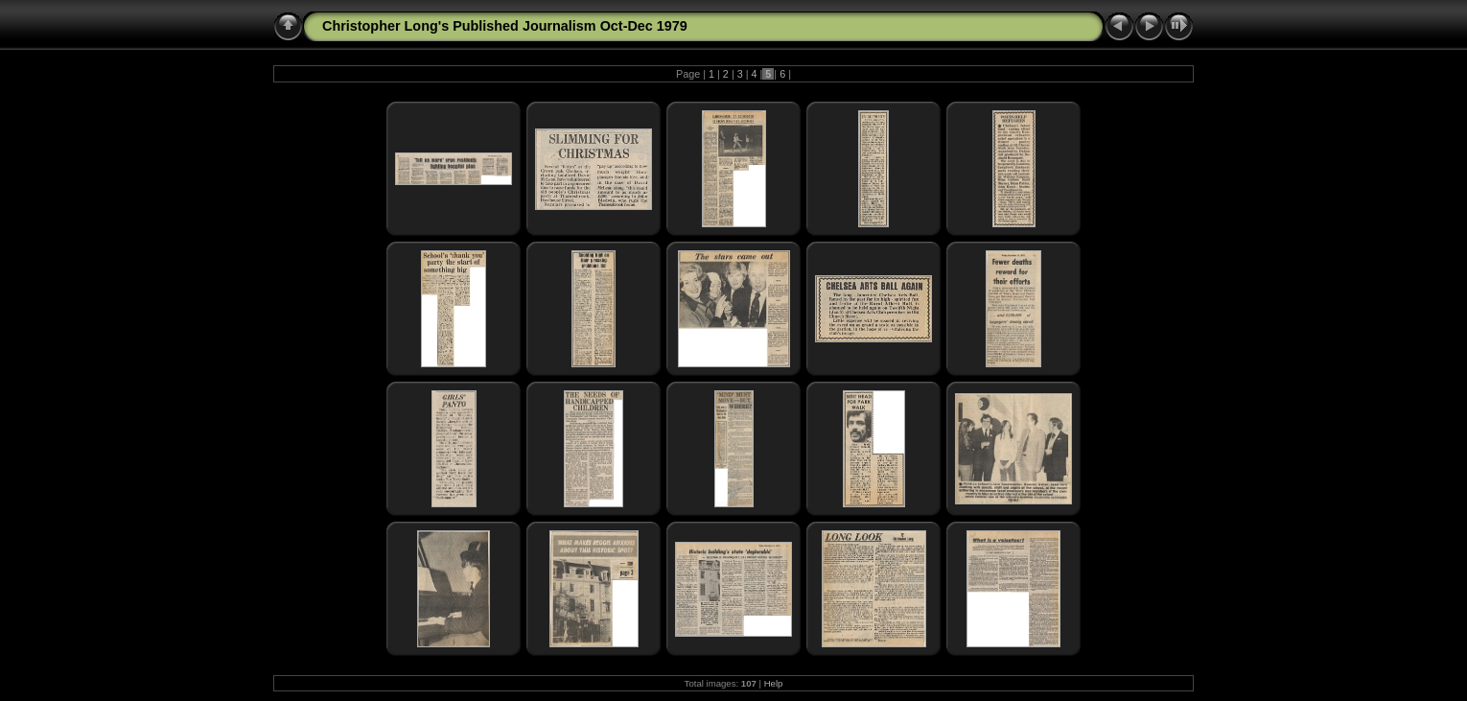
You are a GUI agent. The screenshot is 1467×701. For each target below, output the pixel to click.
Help (773, 683)
